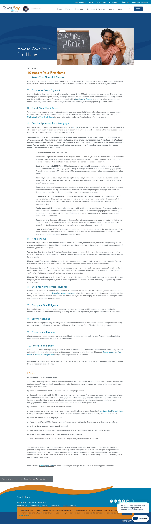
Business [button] (79, 9)
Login (138, 9)
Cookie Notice (25, 515)
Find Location (34, 506)
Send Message (22, 506)
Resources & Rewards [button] (96, 9)
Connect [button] (121, 9)
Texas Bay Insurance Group (63, 293)
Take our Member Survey (38, 479)
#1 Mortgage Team (46, 466)
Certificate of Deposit (83, 99)
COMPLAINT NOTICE (69, 506)
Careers (45, 506)
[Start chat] (140, 518)
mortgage (76, 127)
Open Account (80, 2)
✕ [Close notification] (118, 503)
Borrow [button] (68, 9)
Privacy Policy (55, 506)
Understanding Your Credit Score (40, 117)
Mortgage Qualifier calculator (111, 411)
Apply (91, 2)
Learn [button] (111, 9)
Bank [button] (59, 9)
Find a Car (125, 2)
